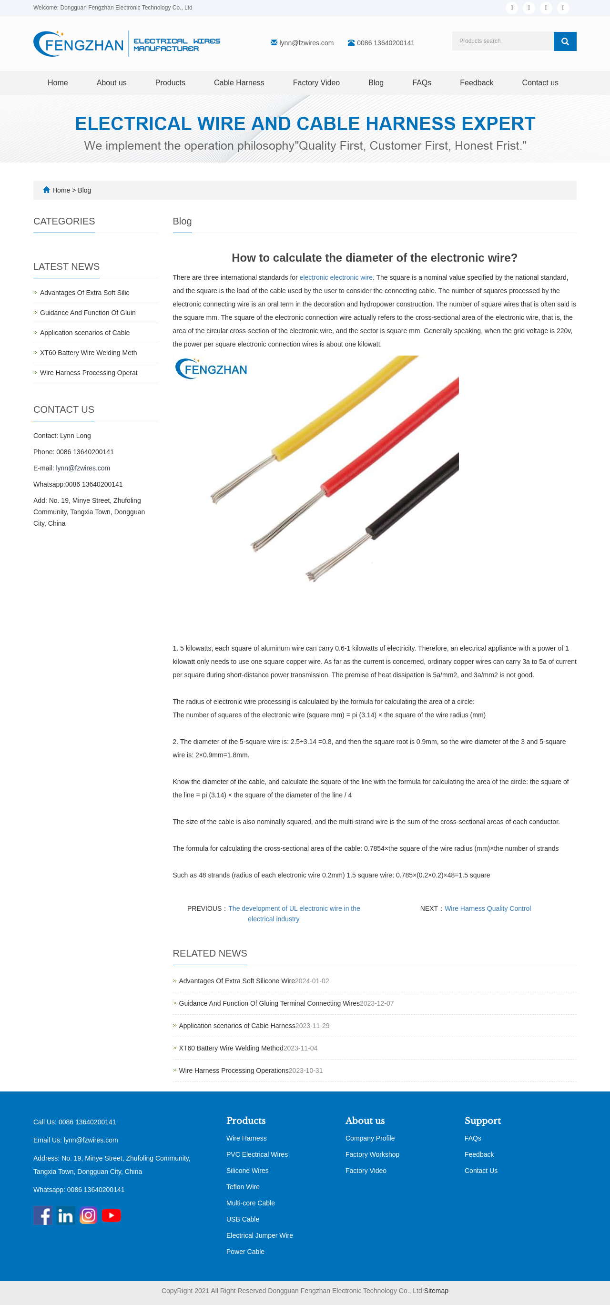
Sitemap (436, 1291)
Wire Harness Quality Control (488, 908)
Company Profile (370, 1138)
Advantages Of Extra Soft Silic (85, 292)
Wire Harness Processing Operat (89, 373)
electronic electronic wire (336, 277)
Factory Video (316, 83)
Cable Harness (239, 83)
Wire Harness (246, 1138)
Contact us (540, 83)
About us (112, 83)
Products (170, 83)
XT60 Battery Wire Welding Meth (88, 353)
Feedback (476, 83)
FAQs (421, 83)
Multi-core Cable (250, 1203)
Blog (376, 83)
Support (483, 1121)
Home (58, 83)
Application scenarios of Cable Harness (237, 1026)
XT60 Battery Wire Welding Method (231, 1048)
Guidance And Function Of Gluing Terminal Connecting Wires (269, 1003)
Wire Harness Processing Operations (234, 1070)
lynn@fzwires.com (307, 43)
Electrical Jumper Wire (259, 1235)
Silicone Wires (247, 1170)
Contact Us (481, 1170)
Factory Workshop (372, 1154)
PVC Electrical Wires (257, 1154)
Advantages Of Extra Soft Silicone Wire (237, 981)
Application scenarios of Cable (85, 332)
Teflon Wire (243, 1187)
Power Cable (245, 1251)
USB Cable (242, 1219)
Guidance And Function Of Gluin (88, 312)
